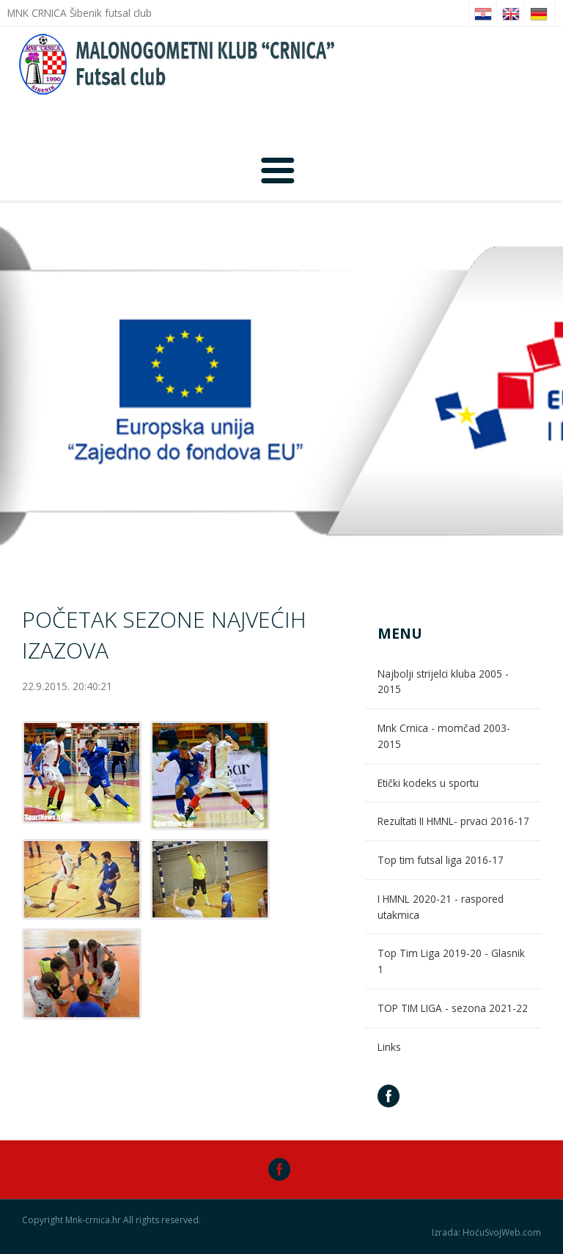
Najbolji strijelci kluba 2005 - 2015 (443, 682)
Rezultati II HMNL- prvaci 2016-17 (453, 821)
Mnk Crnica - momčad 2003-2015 (444, 736)
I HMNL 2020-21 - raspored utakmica (441, 907)
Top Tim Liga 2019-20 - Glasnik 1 (451, 961)
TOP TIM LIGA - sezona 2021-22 (453, 1008)
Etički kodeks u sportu (428, 783)
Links (389, 1047)
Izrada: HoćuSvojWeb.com (486, 1233)
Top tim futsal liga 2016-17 (441, 860)
